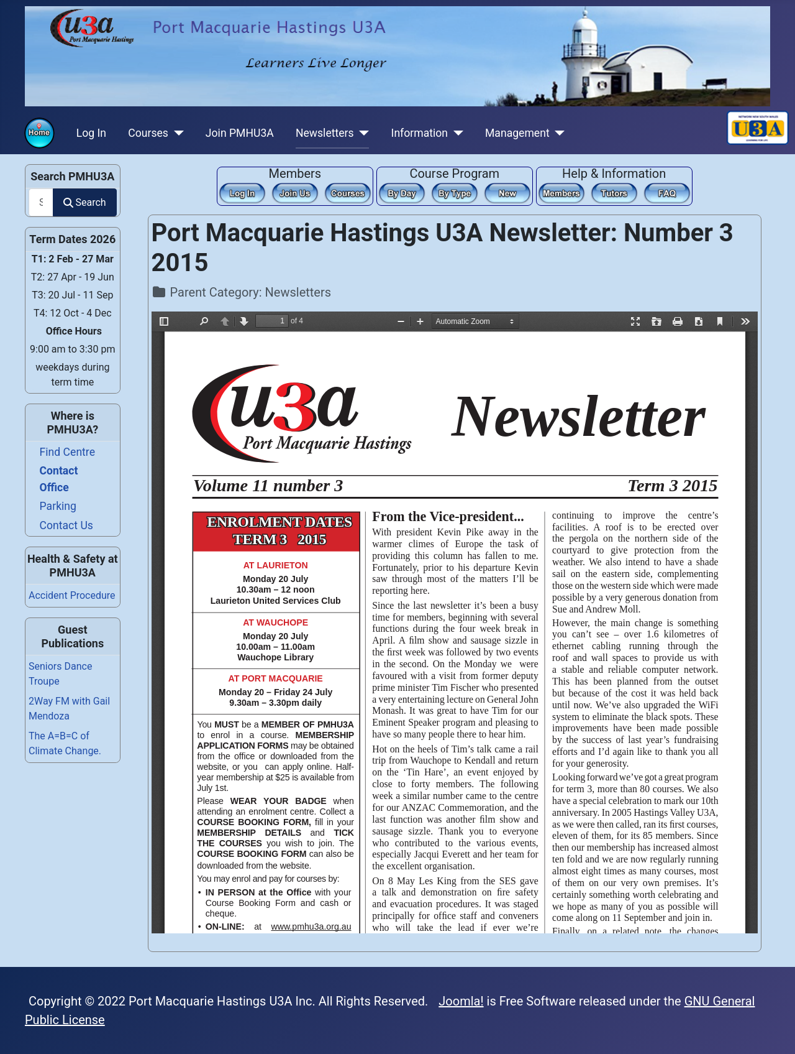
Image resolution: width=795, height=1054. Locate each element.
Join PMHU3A (240, 133)
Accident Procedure (72, 595)
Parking (58, 506)
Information (419, 133)
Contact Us (66, 525)
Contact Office (59, 479)
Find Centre (67, 452)
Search (84, 202)
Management (517, 133)
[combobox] (41, 202)
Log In (91, 133)
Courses (148, 133)
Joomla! (460, 1001)
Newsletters (325, 133)
